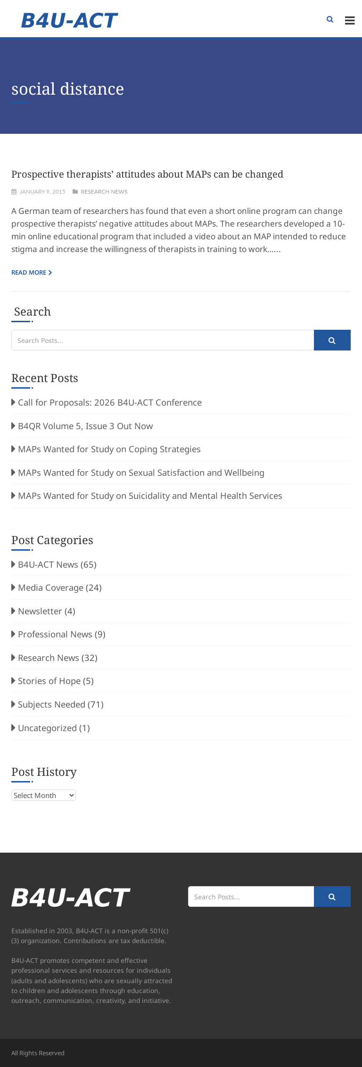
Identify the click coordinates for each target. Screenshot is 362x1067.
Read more (28, 272)
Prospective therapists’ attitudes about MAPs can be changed (147, 173)
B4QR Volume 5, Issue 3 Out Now (85, 426)
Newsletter (40, 611)
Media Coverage (50, 587)
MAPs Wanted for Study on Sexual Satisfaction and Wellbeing (141, 472)
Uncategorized (47, 727)
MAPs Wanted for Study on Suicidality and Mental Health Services (150, 495)
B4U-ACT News (48, 564)
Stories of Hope (49, 680)
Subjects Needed (51, 704)
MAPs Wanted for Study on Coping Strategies (109, 449)
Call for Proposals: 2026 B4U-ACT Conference (110, 402)
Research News (104, 191)
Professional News (55, 634)
